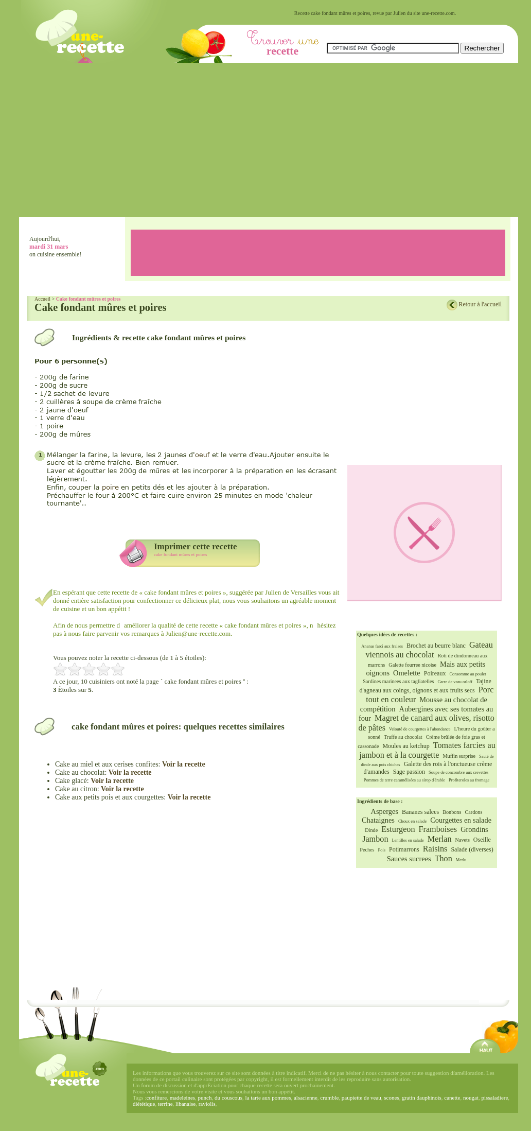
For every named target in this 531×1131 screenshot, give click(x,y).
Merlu (461, 860)
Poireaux (435, 673)
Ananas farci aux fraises (382, 646)
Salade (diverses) (472, 849)
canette (452, 1097)
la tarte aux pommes (268, 1097)
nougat (471, 1097)
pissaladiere (494, 1097)
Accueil (42, 299)
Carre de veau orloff (455, 682)
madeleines (182, 1097)
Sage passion (409, 771)
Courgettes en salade (460, 820)
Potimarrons (404, 849)
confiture (156, 1097)
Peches (367, 849)
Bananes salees (420, 811)
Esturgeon (398, 829)
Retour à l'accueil (480, 304)
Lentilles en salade (407, 840)
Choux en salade (412, 821)
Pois (381, 850)
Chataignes (378, 820)
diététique (144, 1104)
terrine (165, 1104)
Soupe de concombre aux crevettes (458, 772)
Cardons (473, 812)
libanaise (185, 1104)
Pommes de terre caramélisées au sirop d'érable (404, 780)
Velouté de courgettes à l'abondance (420, 729)
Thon (443, 858)
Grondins (474, 829)
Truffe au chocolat (403, 737)
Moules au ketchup (405, 746)
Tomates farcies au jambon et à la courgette (427, 750)
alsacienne (305, 1097)
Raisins (435, 849)
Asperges (384, 811)
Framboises (438, 829)
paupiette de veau (361, 1097)
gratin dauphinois (421, 1097)
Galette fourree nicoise (412, 665)
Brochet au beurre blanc (436, 645)
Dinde (371, 830)
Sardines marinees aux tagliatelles (398, 681)
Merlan (440, 839)
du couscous (228, 1097)
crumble (329, 1097)
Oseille (482, 839)
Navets (462, 840)
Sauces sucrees (409, 859)
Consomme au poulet (467, 674)
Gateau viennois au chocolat (428, 649)
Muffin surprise (459, 756)
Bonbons (451, 812)
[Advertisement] (268, 140)
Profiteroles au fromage (469, 780)
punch (205, 1097)
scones (391, 1097)
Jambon (375, 839)
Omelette (406, 673)
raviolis (207, 1104)
